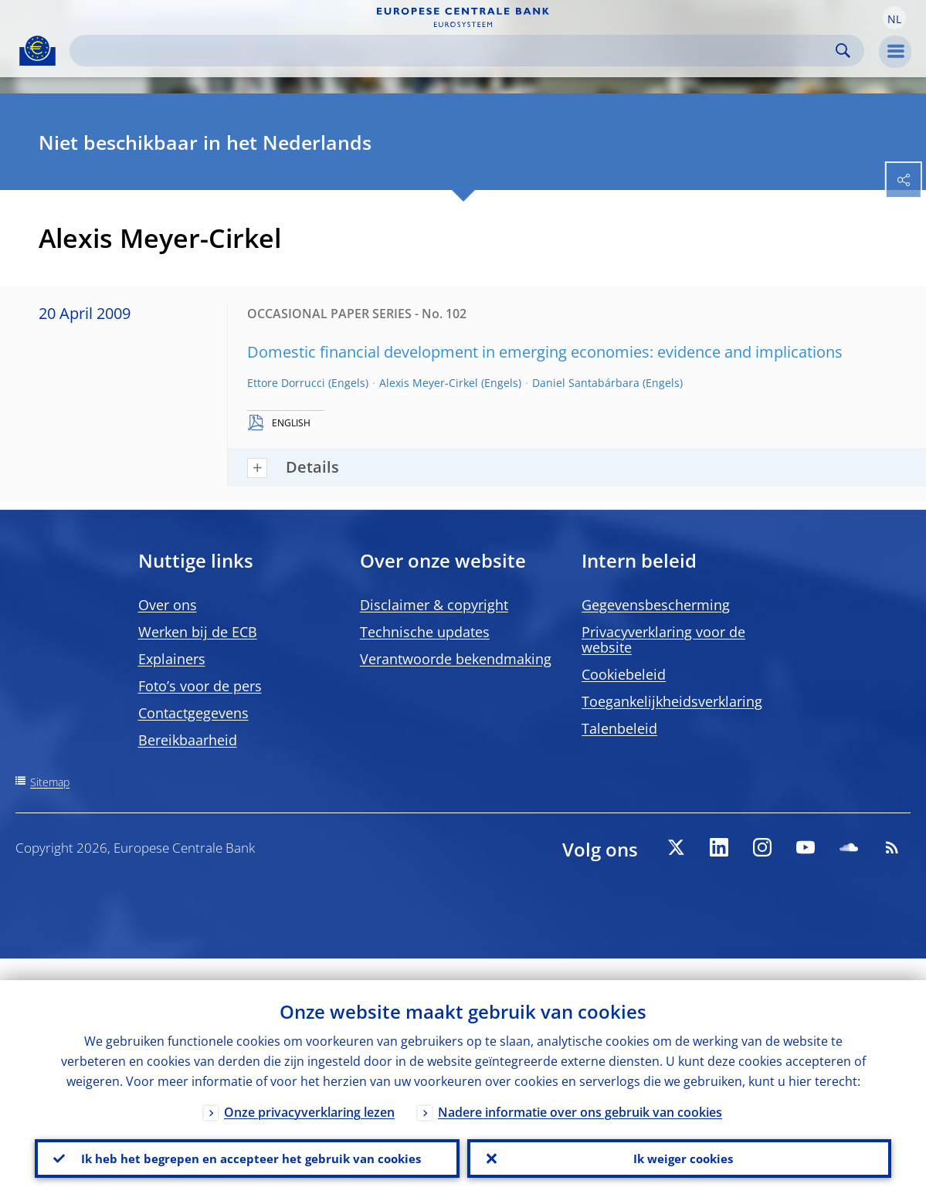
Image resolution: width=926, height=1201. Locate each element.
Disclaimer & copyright (434, 604)
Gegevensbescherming (656, 604)
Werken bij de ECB (197, 632)
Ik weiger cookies (678, 1147)
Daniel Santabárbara (585, 382)
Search (843, 50)
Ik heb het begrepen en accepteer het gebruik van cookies (247, 1147)
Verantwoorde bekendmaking (455, 659)
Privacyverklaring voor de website (663, 639)
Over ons (167, 604)
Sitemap (50, 782)
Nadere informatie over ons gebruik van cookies (580, 1090)
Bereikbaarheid (187, 740)
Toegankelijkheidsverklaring (672, 701)
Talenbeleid (619, 728)
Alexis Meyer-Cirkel (428, 382)
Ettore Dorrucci (286, 382)
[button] (894, 17)
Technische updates (425, 632)
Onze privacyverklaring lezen (309, 1090)
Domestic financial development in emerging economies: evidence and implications (545, 351)
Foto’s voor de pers (200, 686)
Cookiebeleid (624, 674)
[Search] (454, 50)
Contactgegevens (193, 713)
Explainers (171, 659)
